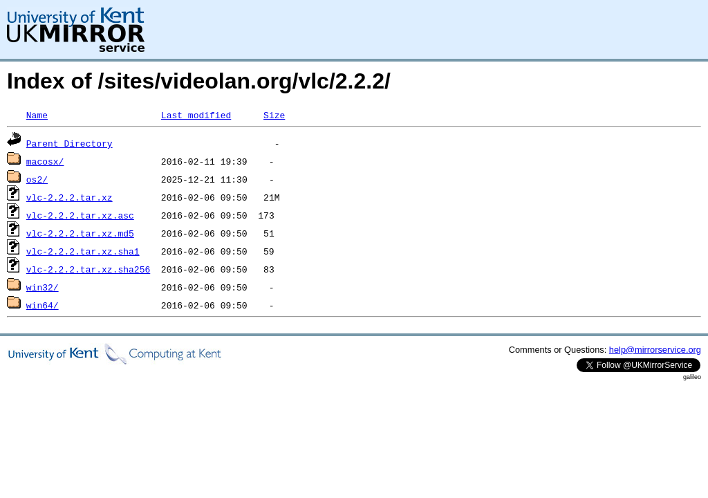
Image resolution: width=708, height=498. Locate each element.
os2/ (37, 179)
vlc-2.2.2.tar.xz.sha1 (83, 251)
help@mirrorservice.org (655, 349)
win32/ (42, 287)
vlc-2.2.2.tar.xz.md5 (80, 233)
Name (37, 115)
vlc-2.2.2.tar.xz (69, 197)
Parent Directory (69, 143)
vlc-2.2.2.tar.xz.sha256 (88, 269)
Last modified (196, 115)
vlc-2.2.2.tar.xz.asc (80, 215)
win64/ (42, 305)
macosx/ (45, 161)
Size (274, 115)
